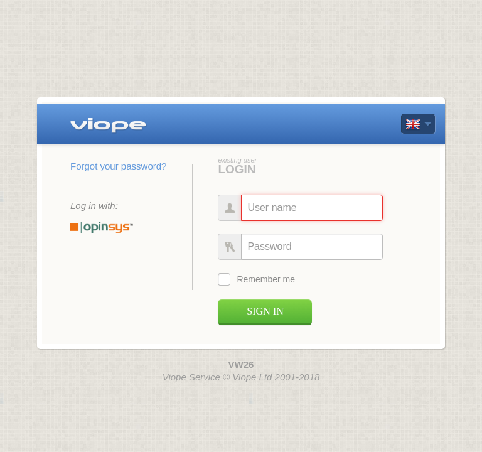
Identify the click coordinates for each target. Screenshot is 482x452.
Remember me (266, 279)
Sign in (265, 311)
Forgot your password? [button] (118, 166)
